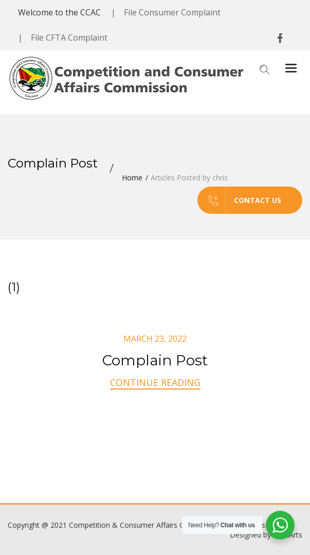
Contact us (239, 200)
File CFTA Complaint (69, 37)
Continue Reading (155, 382)
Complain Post (155, 360)
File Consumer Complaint (172, 12)
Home (132, 177)
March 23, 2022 (155, 338)
